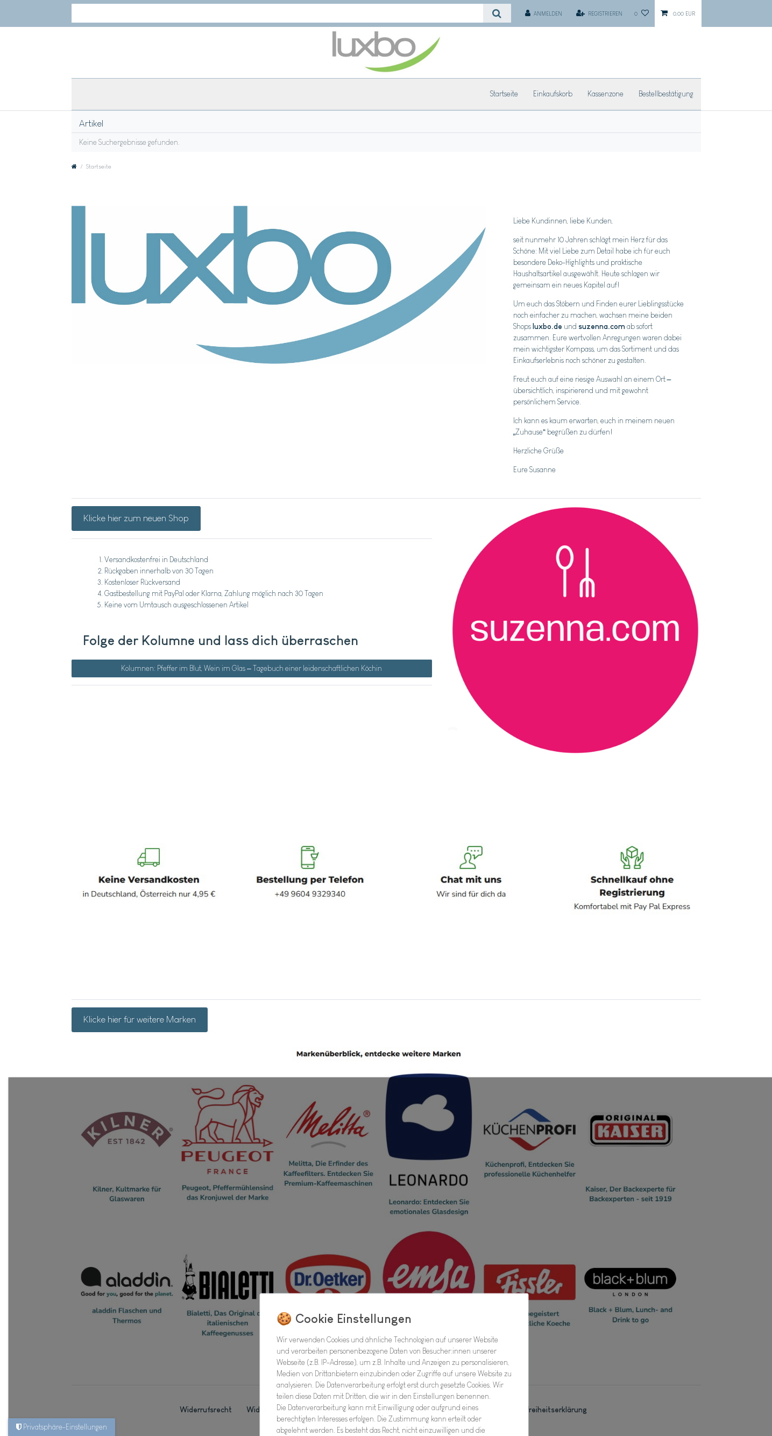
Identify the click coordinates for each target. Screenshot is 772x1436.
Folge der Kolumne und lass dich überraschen (220, 640)
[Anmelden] (544, 13)
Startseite (504, 93)
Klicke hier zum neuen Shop (136, 518)
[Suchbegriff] (278, 13)
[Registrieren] (599, 13)
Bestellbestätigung (666, 93)
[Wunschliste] (641, 13)
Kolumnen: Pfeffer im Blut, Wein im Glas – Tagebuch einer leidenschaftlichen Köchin (251, 668)
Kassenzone (605, 93)
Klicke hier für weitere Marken (139, 1019)
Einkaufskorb (552, 93)
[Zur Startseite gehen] (74, 166)
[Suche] (497, 13)
